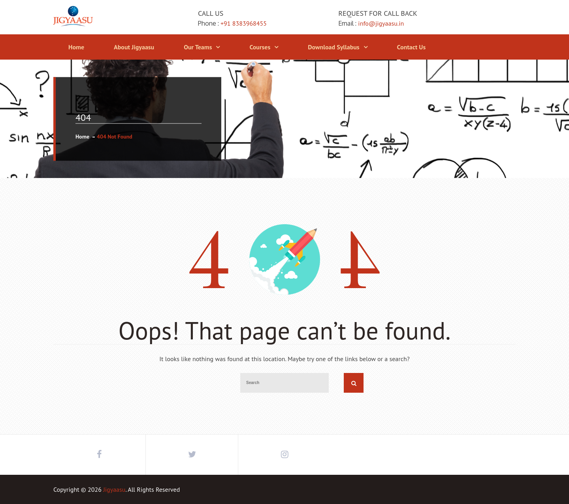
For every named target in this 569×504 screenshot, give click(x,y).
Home (76, 47)
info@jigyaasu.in (381, 23)
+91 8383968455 (243, 23)
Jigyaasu (114, 489)
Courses (259, 47)
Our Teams (198, 47)
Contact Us (411, 47)
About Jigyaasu (134, 47)
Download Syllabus (333, 47)
